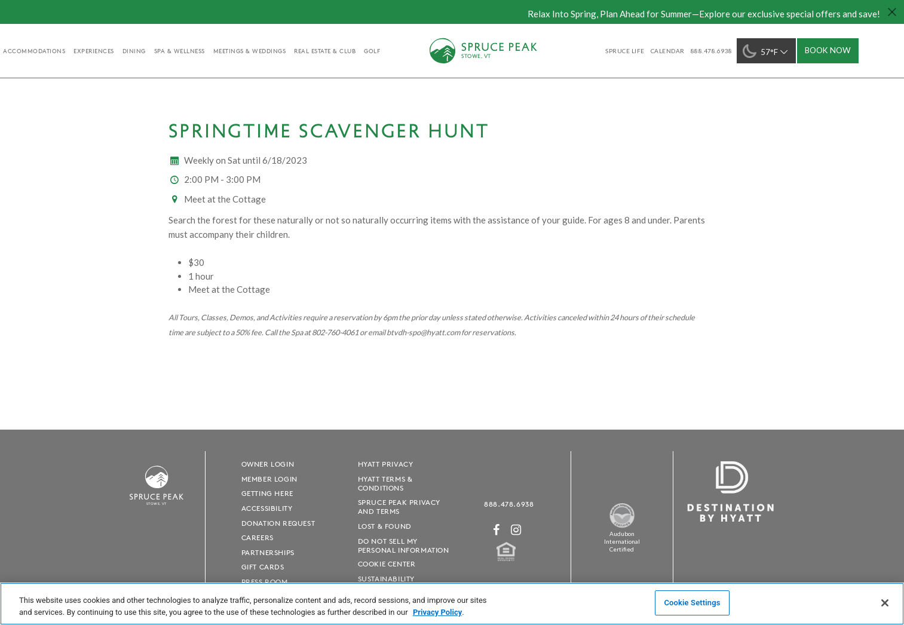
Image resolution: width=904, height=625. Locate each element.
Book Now (828, 50)
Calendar (668, 50)
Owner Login (268, 463)
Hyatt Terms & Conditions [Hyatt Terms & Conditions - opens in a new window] (385, 483)
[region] (452, 604)
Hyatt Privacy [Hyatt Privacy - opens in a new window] (385, 463)
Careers (257, 537)
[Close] (885, 603)
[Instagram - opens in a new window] (516, 529)
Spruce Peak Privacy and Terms (399, 507)
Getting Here (267, 493)
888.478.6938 (509, 504)
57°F (766, 51)
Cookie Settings (692, 602)
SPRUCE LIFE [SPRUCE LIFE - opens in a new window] (625, 50)
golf (372, 51)
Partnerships (268, 552)
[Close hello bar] (892, 12)
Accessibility (267, 508)
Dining (134, 51)
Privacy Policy (437, 612)
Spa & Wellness (179, 51)
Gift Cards (262, 566)
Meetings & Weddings (249, 51)
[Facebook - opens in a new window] (496, 529)
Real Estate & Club (325, 51)
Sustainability (386, 578)
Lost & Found (385, 526)
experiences (93, 51)
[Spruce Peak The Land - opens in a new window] (622, 525)
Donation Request (278, 523)
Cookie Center (387, 563)
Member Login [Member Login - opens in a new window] (269, 478)
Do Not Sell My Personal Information (403, 545)
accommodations (34, 51)
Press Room (264, 581)
